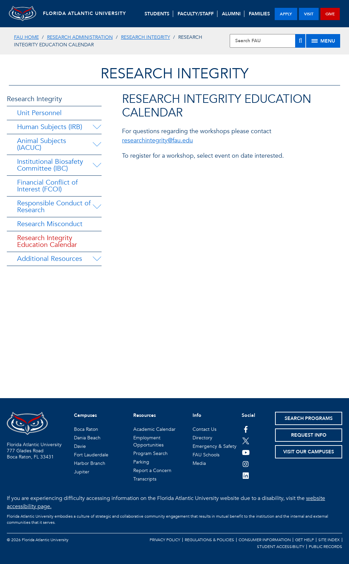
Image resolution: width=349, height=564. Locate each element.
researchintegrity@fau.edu (157, 140)
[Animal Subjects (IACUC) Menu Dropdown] (97, 144)
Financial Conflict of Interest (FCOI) (47, 186)
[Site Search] (267, 41)
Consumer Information (265, 540)
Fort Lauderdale (91, 455)
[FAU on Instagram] (246, 463)
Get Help (304, 540)
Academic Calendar (154, 429)
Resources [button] (144, 415)
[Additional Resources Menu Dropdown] (97, 259)
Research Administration (80, 37)
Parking (141, 462)
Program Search (150, 453)
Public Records (325, 546)
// (232, 276)
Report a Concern (152, 470)
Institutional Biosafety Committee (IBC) (50, 165)
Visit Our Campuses (308, 452)
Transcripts (144, 479)
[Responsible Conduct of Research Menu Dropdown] (98, 207)
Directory (202, 438)
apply (286, 14)
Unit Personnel (39, 113)
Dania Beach (87, 438)
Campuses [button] (85, 415)
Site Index (329, 540)
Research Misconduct (49, 224)
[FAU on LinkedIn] (246, 475)
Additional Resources (49, 258)
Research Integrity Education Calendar (47, 241)
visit (309, 14)
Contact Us (204, 429)
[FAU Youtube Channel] (246, 452)
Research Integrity (145, 37)
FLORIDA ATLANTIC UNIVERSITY (84, 13)
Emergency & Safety (215, 446)
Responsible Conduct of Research (54, 207)
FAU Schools (206, 455)
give (330, 14)
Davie (80, 446)
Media (199, 463)
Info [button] (197, 415)
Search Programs (309, 418)
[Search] (300, 41)
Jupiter (81, 472)
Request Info (309, 435)
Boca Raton (86, 429)
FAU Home (26, 37)
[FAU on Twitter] (246, 440)
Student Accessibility (280, 546)
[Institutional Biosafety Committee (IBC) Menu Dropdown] (98, 165)
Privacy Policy (165, 540)
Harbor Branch (89, 463)
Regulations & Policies (209, 540)
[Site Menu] (323, 41)
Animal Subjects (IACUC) (41, 144)
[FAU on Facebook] (246, 429)
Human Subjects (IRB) (49, 126)
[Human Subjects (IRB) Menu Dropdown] (97, 127)
